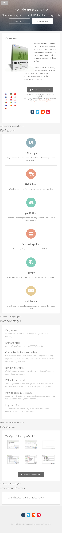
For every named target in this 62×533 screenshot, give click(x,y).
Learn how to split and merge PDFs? (26, 497)
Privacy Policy (47, 524)
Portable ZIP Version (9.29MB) (40, 102)
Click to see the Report (45, 100)
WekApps (28, 524)
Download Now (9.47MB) (41, 90)
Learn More (19, 21)
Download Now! (42, 21)
